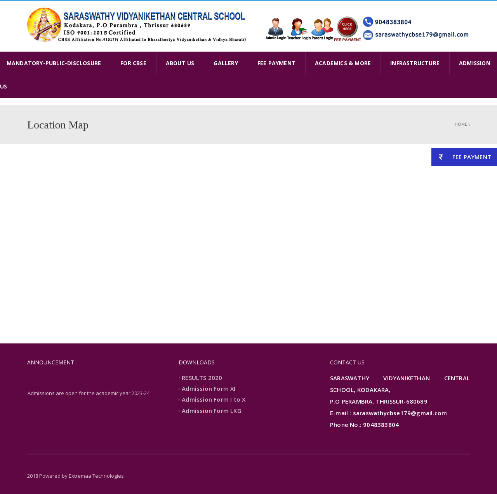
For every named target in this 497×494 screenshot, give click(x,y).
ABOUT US (180, 63)
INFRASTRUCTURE (415, 63)
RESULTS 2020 (202, 377)
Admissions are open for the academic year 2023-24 (88, 393)
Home (461, 124)
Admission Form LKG (212, 410)
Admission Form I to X (213, 400)
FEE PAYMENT (276, 63)
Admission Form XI (208, 388)
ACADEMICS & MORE (343, 63)
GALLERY (226, 63)
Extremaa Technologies (96, 475)
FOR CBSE (133, 63)
